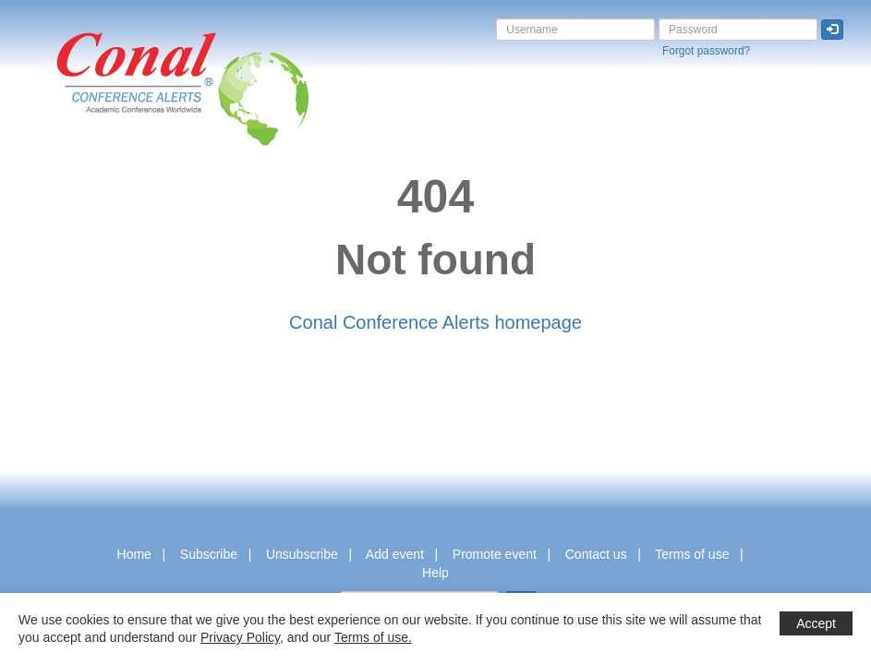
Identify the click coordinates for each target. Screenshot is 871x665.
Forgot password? (706, 50)
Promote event (495, 554)
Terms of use (692, 554)
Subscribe (208, 554)
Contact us (596, 554)
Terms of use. (373, 637)
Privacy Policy (240, 637)
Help (435, 572)
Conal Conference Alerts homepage (435, 322)
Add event (395, 554)
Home (134, 554)
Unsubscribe (302, 554)
